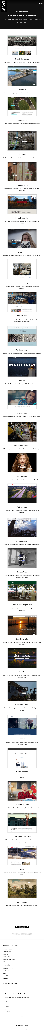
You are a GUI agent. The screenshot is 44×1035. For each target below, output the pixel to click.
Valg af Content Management (10, 983)
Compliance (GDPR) (8, 968)
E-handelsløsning (7, 951)
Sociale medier (6, 956)
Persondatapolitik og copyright (22, 1025)
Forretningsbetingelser (8, 970)
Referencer (5, 978)
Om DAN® (5, 976)
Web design (5, 961)
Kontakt (4, 973)
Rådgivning (5, 954)
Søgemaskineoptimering (9, 959)
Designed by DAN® (26, 1029)
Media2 (38, 255)
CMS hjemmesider (7, 949)
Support (5, 981)
